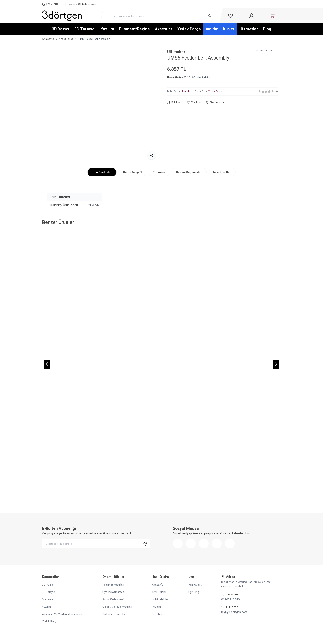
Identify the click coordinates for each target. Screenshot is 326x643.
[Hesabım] (251, 15)
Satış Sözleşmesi (113, 599)
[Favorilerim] (230, 15)
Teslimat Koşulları (113, 584)
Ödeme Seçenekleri (189, 172)
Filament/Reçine (134, 29)
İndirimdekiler (160, 599)
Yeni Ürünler (159, 592)
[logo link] (62, 15)
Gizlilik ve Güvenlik (113, 614)
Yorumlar (159, 172)
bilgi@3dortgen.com (234, 612)
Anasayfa (157, 584)
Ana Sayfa (48, 38)
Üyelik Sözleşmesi (113, 592)
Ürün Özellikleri (102, 172)
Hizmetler (249, 29)
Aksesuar (163, 29)
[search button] (210, 16)
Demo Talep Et (132, 172)
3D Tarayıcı (85, 29)
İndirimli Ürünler (220, 29)
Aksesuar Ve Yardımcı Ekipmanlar (62, 614)
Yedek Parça (189, 29)
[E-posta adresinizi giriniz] (96, 544)
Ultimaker (176, 51)
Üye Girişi (194, 592)
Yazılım (107, 29)
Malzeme (47, 599)
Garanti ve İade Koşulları (117, 606)
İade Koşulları (222, 172)
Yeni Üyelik (195, 584)
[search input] (162, 16)
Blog (267, 29)
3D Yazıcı (60, 29)
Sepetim (157, 614)
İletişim (156, 606)
